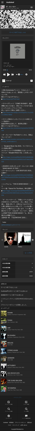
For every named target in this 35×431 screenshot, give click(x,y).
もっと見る (28, 253)
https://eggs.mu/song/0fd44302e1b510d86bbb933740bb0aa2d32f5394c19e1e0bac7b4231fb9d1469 (17, 177)
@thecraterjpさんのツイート (10, 225)
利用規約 (11, 422)
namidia (10, 239)
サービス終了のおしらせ (17, 32)
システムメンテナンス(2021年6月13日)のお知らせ (17, 300)
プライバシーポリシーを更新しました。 (14, 305)
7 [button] (23, 249)
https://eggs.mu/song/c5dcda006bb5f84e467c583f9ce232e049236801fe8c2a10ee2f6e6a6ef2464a (17, 193)
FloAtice (24, 239)
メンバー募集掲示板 (26, 417)
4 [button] (15, 249)
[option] (10, 239)
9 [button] (29, 249)
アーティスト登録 (8, 403)
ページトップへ (17, 397)
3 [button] (12, 249)
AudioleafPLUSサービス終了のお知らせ (14, 291)
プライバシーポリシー (20, 422)
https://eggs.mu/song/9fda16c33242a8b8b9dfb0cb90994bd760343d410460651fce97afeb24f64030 (17, 159)
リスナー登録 (26, 403)
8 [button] (26, 249)
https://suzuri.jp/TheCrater (11, 99)
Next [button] (33, 240)
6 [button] (20, 249)
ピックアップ (8, 417)
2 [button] (9, 249)
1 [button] (6, 249)
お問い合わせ (23, 425)
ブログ (9, 425)
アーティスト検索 (8, 410)
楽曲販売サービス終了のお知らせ (12, 295)
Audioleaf (10, 2)
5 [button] (17, 249)
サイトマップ (16, 425)
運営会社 (29, 422)
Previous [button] (2, 240)
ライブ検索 (26, 410)
